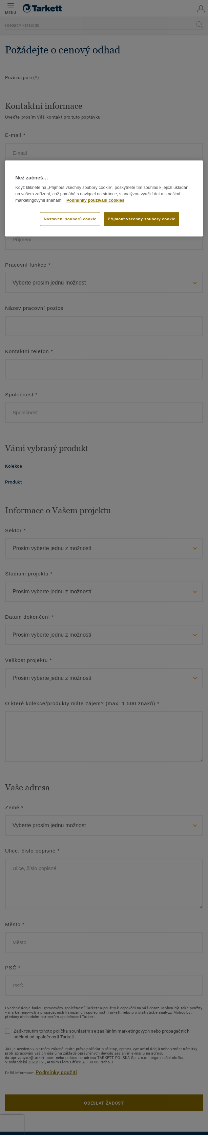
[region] (104, 199)
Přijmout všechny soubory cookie (141, 219)
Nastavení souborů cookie (70, 219)
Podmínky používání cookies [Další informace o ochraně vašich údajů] (95, 200)
